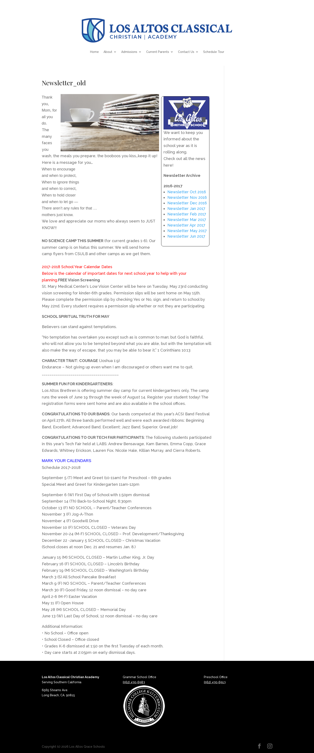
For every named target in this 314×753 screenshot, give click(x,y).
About (108, 52)
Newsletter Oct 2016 (186, 192)
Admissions (129, 52)
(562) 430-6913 (215, 682)
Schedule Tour (213, 52)
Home (94, 52)
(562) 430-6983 (134, 682)
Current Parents (157, 52)
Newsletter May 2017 (187, 230)
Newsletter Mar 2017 (186, 219)
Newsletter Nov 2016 (187, 197)
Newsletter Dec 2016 (187, 203)
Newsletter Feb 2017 (186, 214)
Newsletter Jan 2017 (186, 208)
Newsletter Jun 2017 (186, 236)
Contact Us (186, 52)
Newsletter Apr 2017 (186, 225)
